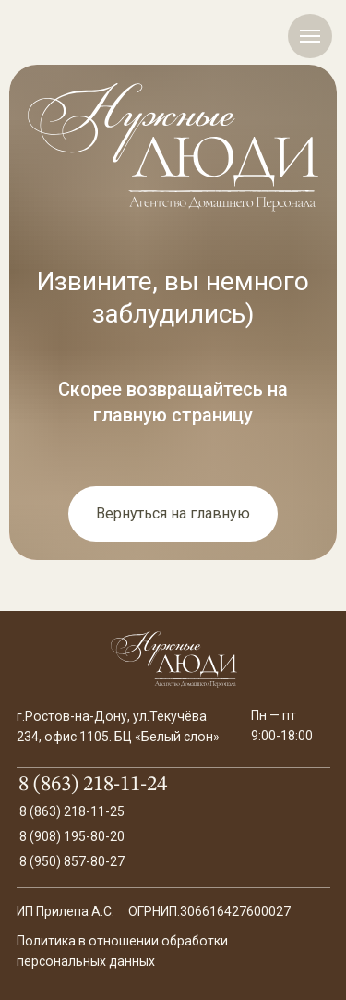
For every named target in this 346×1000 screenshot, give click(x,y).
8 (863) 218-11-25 (72, 811)
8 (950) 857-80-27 (72, 861)
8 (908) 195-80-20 (72, 836)
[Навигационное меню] (310, 36)
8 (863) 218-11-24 (92, 785)
